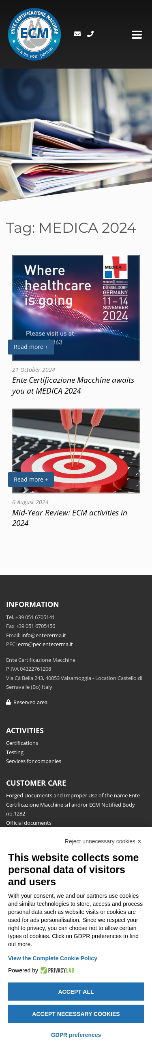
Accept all (76, 992)
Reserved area (26, 702)
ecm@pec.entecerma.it (45, 644)
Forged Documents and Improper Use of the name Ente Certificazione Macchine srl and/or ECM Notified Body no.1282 (73, 804)
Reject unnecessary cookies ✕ (103, 841)
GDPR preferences (76, 1035)
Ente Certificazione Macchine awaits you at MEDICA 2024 (73, 385)
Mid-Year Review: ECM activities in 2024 (69, 518)
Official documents (28, 822)
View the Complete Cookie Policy (52, 958)
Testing (15, 752)
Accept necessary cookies (76, 1014)
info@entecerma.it (43, 635)
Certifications (22, 743)
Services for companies (33, 761)
